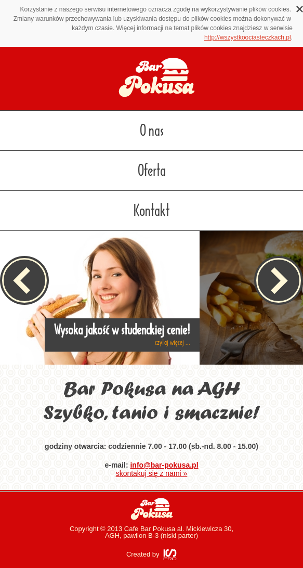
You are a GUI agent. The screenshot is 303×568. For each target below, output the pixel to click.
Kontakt (151, 210)
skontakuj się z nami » (152, 473)
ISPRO (170, 554)
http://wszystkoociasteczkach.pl (247, 37)
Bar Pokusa (151, 509)
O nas (152, 130)
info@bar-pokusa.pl (164, 465)
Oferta (152, 170)
